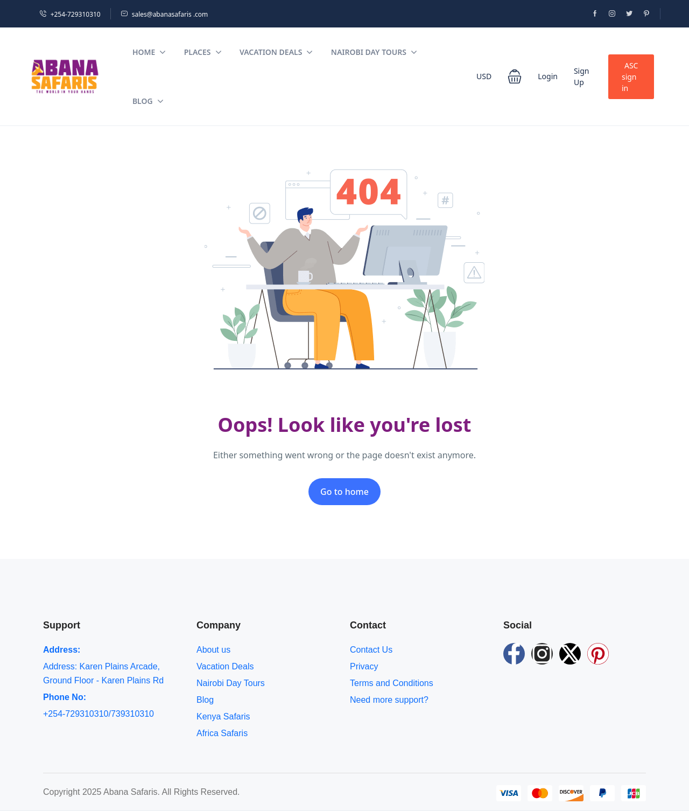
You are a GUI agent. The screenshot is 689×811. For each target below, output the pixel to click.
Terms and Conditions (391, 683)
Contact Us (371, 649)
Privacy (364, 666)
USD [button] (483, 76)
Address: (61, 649)
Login (548, 76)
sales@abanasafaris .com (164, 14)
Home (149, 52)
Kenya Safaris (223, 716)
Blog (148, 101)
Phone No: (64, 697)
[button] (515, 76)
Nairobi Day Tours (374, 52)
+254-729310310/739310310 (98, 713)
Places (203, 52)
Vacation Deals (276, 52)
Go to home (344, 492)
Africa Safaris (222, 733)
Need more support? (389, 699)
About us (213, 649)
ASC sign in (630, 76)
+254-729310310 (70, 14)
